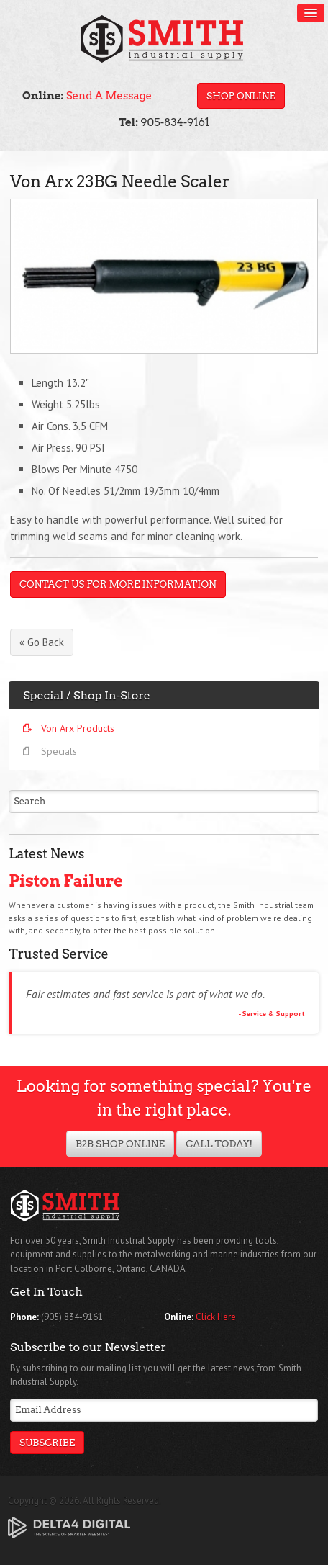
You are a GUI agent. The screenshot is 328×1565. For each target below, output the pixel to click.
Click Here (216, 1317)
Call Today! (219, 1143)
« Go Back (41, 642)
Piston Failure (66, 880)
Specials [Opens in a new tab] (59, 751)
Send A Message (109, 95)
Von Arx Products (77, 728)
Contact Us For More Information (118, 584)
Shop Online (240, 96)
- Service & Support (271, 1013)
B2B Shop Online (120, 1143)
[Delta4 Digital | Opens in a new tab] (69, 1526)
